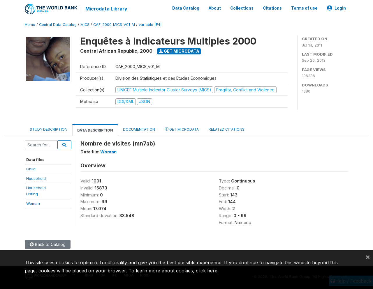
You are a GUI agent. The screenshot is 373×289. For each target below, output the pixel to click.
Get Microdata (179, 51)
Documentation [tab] (139, 129)
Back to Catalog (48, 244)
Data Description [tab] (95, 130)
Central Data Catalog (58, 24)
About (215, 8)
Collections (242, 8)
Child (31, 168)
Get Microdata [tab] (182, 129)
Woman (33, 203)
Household (36, 178)
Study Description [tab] (48, 129)
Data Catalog (185, 8)
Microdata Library (106, 9)
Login (336, 8)
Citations (272, 8)
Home (30, 24)
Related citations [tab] (226, 129)
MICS (84, 24)
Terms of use (304, 8)
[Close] (367, 256)
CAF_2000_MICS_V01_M (114, 24)
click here (206, 271)
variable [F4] (150, 24)
